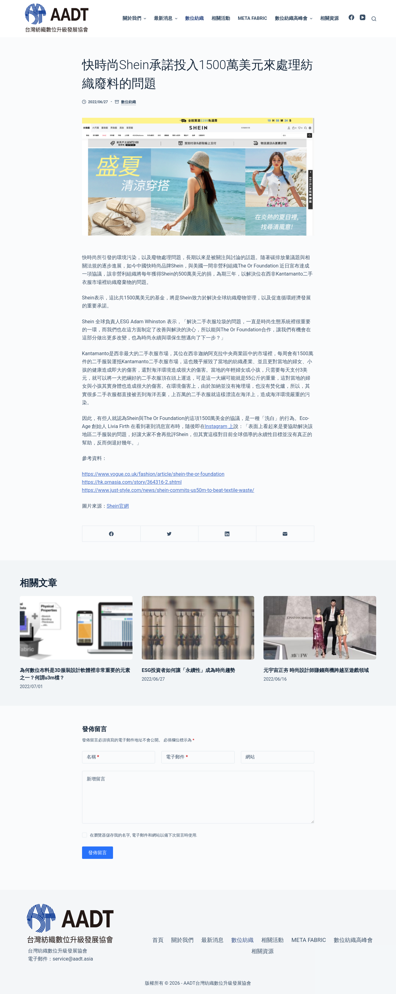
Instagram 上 (219, 426)
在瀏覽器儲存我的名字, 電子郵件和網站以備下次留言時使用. (143, 835)
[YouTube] (362, 17)
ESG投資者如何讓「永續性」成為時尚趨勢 (188, 670)
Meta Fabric (252, 18)
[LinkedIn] (227, 534)
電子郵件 (177, 757)
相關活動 (220, 18)
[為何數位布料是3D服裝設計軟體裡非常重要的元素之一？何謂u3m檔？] (76, 628)
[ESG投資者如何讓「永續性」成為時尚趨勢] (198, 628)
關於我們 (135, 18)
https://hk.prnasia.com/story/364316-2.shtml (132, 482)
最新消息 (166, 18)
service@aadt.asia (73, 959)
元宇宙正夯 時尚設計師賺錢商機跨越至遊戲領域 (316, 670)
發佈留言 (97, 852)
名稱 (93, 757)
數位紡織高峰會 (294, 18)
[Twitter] (169, 534)
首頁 (157, 940)
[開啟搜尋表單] (374, 18)
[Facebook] (351, 17)
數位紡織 (194, 18)
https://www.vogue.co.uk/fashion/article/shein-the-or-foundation (153, 474)
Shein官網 (118, 506)
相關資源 (329, 18)
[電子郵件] (285, 534)
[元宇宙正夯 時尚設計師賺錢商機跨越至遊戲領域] (319, 628)
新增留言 (96, 779)
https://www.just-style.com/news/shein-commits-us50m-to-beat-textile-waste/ (168, 490)
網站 (250, 757)
